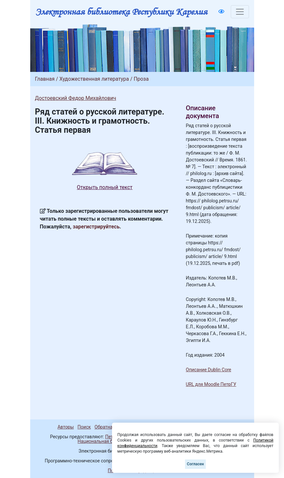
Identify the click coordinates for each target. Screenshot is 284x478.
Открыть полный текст (105, 187)
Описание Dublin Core (208, 369)
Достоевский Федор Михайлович (75, 98)
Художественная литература (94, 79)
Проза (141, 79)
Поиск (84, 427)
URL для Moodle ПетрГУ (211, 384)
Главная (45, 79)
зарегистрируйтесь (96, 227)
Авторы (65, 427)
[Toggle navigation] (240, 11)
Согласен (195, 464)
